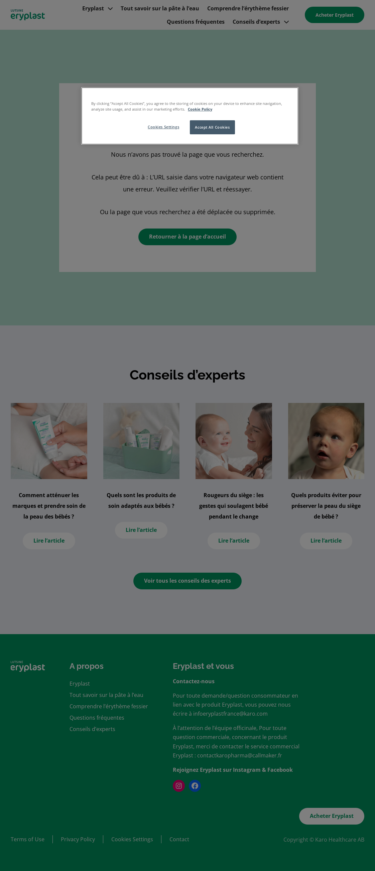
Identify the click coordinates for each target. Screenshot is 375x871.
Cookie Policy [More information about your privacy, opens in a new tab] (200, 109)
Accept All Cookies (212, 127)
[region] (189, 116)
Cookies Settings (163, 126)
